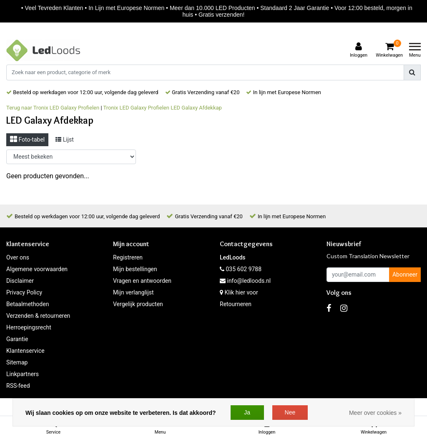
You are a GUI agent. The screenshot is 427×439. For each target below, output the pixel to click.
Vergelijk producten (138, 304)
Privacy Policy (24, 292)
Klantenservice (25, 350)
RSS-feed (18, 385)
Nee (290, 412)
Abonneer (404, 274)
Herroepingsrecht (28, 327)
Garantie (17, 339)
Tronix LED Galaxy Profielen (136, 108)
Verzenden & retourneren (38, 315)
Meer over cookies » (375, 412)
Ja (247, 412)
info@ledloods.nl (245, 280)
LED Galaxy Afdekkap (196, 108)
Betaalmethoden (27, 304)
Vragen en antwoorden (142, 280)
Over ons (17, 257)
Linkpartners (22, 374)
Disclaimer (20, 280)
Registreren (128, 257)
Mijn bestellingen (135, 269)
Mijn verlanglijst (133, 292)
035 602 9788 (240, 269)
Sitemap (17, 362)
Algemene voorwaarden (37, 269)
